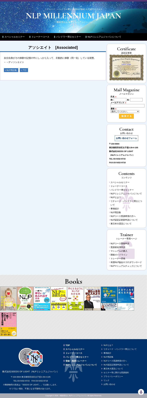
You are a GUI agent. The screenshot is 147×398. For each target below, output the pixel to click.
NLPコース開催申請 (120, 243)
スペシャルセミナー (14, 36)
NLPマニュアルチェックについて (126, 266)
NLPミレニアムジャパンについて (104, 36)
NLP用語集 (11, 70)
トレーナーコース (40, 36)
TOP (67, 345)
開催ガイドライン (119, 255)
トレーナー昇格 (118, 258)
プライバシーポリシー (113, 376)
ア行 (24, 70)
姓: (112, 100)
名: (128, 100)
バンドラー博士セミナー (68, 36)
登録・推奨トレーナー (75, 361)
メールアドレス (119, 103)
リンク (106, 380)
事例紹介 (115, 208)
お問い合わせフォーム (126, 138)
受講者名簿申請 (118, 247)
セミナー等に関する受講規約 (116, 372)
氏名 (114, 97)
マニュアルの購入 (119, 251)
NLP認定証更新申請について (124, 220)
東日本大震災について (121, 223)
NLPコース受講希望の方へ (123, 216)
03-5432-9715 (119, 159)
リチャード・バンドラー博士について (120, 349)
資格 (114, 109)
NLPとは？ (116, 197)
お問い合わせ (109, 384)
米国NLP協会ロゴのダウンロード (126, 262)
